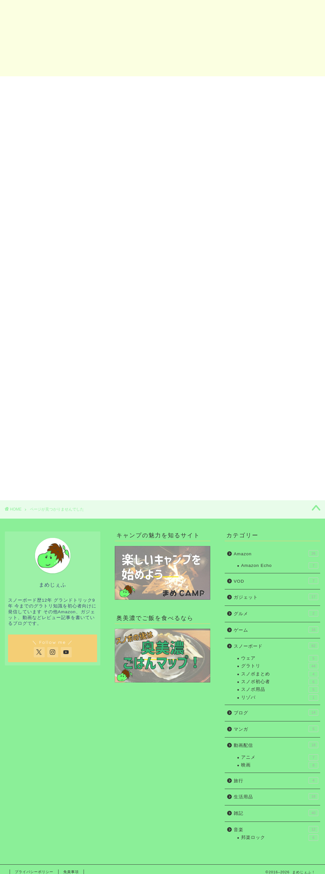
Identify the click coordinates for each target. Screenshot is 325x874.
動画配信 (30, 448)
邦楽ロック (279, 837)
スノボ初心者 (83, 85)
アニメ (279, 757)
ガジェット (184, 85)
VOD (25, 388)
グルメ (27, 405)
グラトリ (279, 666)
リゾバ (279, 697)
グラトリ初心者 (134, 85)
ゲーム (27, 414)
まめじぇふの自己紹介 (264, 388)
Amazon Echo (279, 565)
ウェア (279, 658)
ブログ (27, 431)
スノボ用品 (279, 689)
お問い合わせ (292, 85)
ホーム (32, 85)
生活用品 (30, 465)
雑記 (24, 473)
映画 (279, 765)
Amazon (238, 85)
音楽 (24, 482)
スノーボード (35, 422)
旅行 (24, 456)
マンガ (27, 439)
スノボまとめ (279, 674)
